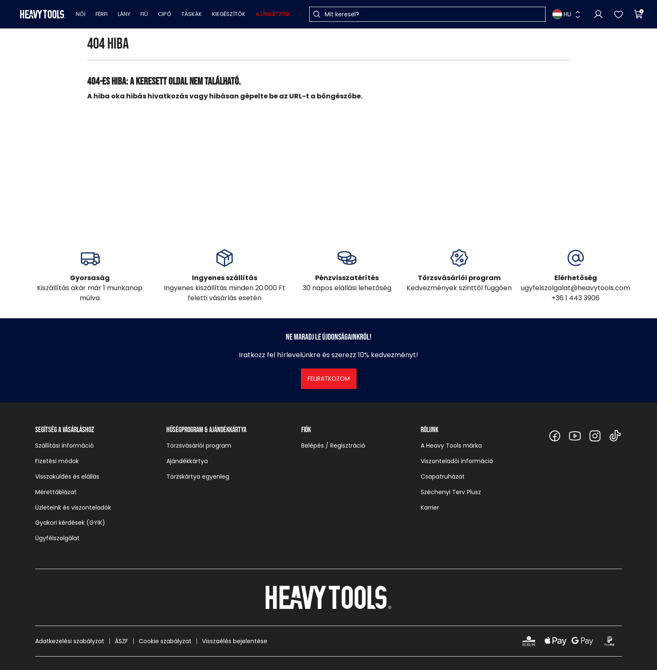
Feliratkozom (329, 378)
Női (80, 14)
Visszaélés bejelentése (234, 641)
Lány (124, 14)
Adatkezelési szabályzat (69, 641)
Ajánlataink (273, 14)
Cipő (164, 14)
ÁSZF (121, 641)
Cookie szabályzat (165, 641)
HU (561, 14)
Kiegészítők (229, 14)
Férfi (102, 14)
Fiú (144, 14)
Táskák (191, 14)
